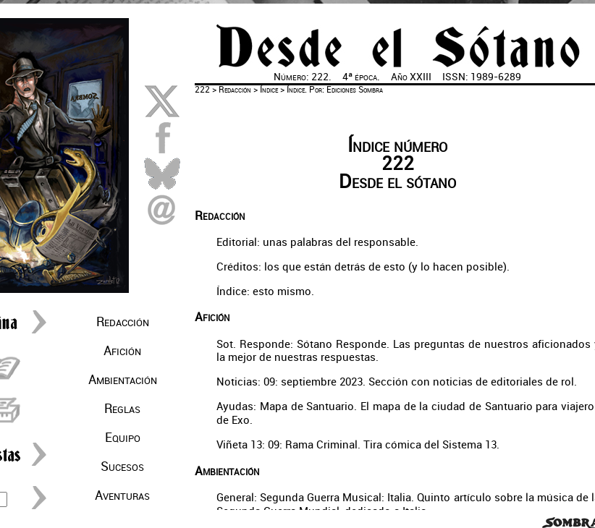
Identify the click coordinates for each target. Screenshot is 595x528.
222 (202, 90)
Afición (122, 351)
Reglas (122, 409)
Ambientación (122, 380)
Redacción (122, 322)
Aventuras (122, 495)
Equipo (122, 438)
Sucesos (122, 466)
